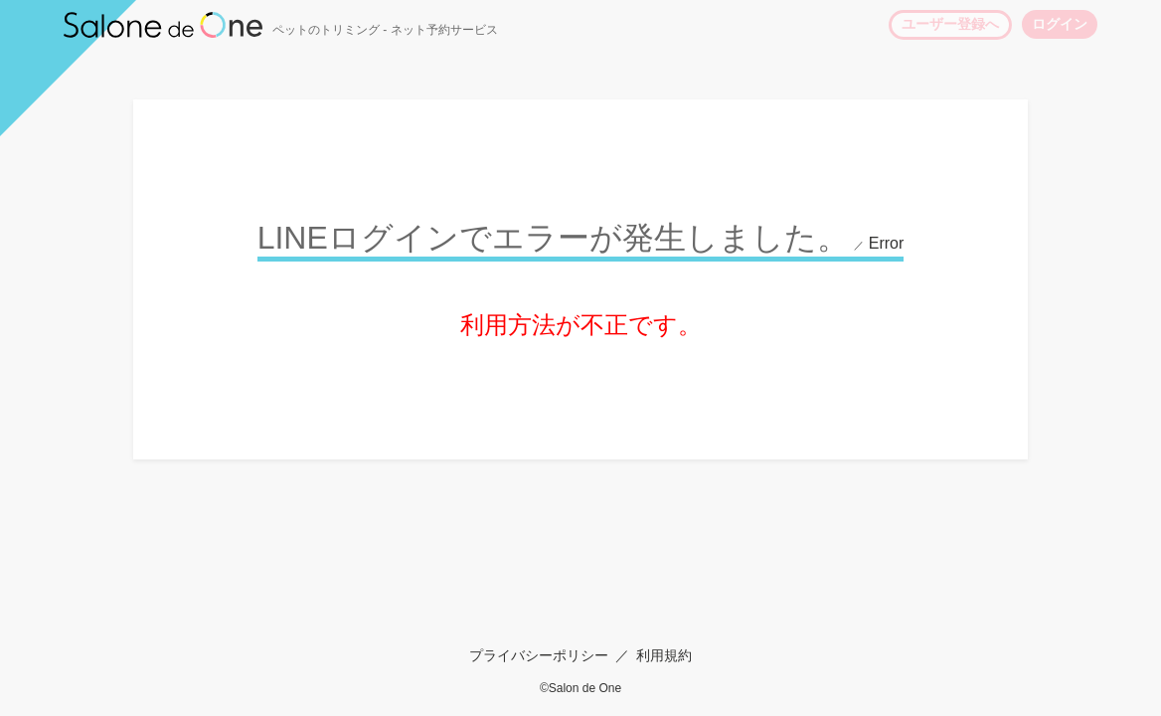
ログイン (1059, 24)
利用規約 (664, 655)
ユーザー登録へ (950, 24)
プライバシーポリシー (538, 655)
